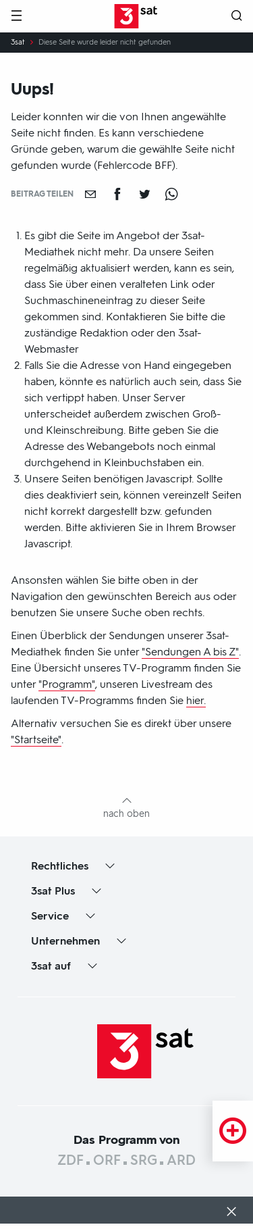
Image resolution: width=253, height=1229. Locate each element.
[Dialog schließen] (231, 1213)
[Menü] (16, 16)
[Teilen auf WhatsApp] (171, 194)
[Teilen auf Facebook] (117, 194)
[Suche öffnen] (237, 16)
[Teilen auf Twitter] (144, 194)
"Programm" (66, 684)
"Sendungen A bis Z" (190, 651)
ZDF (70, 1160)
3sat (18, 43)
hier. (196, 700)
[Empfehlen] (90, 194)
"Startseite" (36, 739)
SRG (143, 1160)
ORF (107, 1160)
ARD (181, 1160)
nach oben (126, 814)
